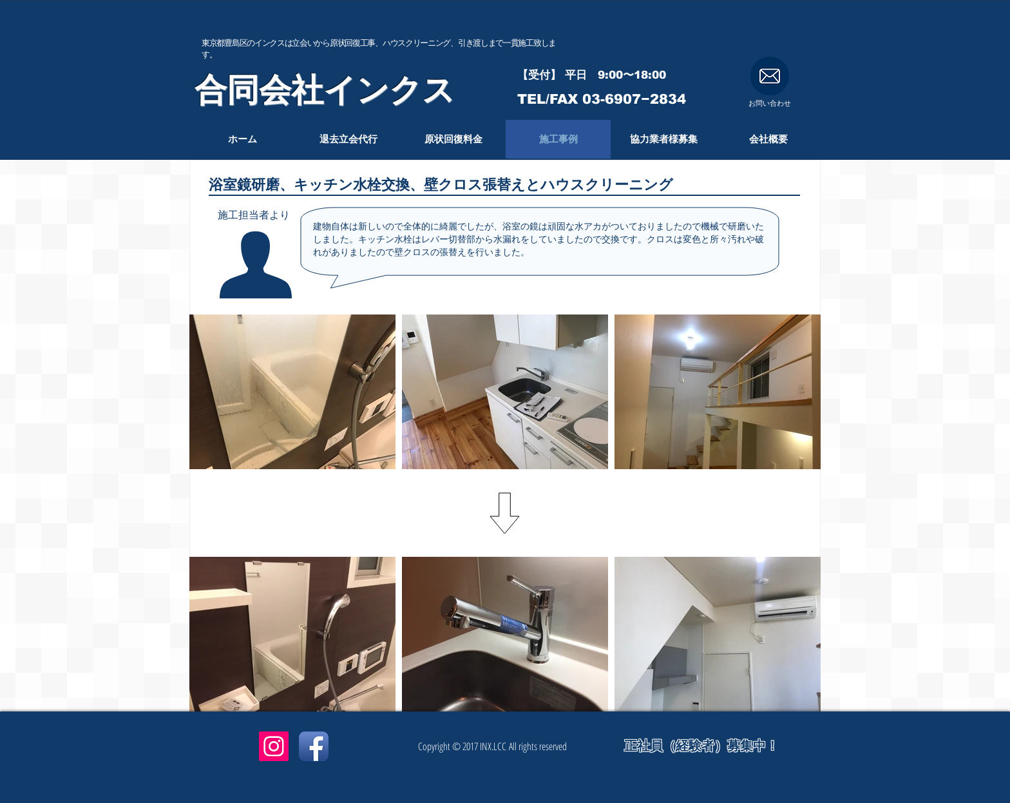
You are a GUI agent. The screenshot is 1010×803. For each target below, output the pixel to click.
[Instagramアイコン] (274, 746)
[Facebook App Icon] (314, 746)
